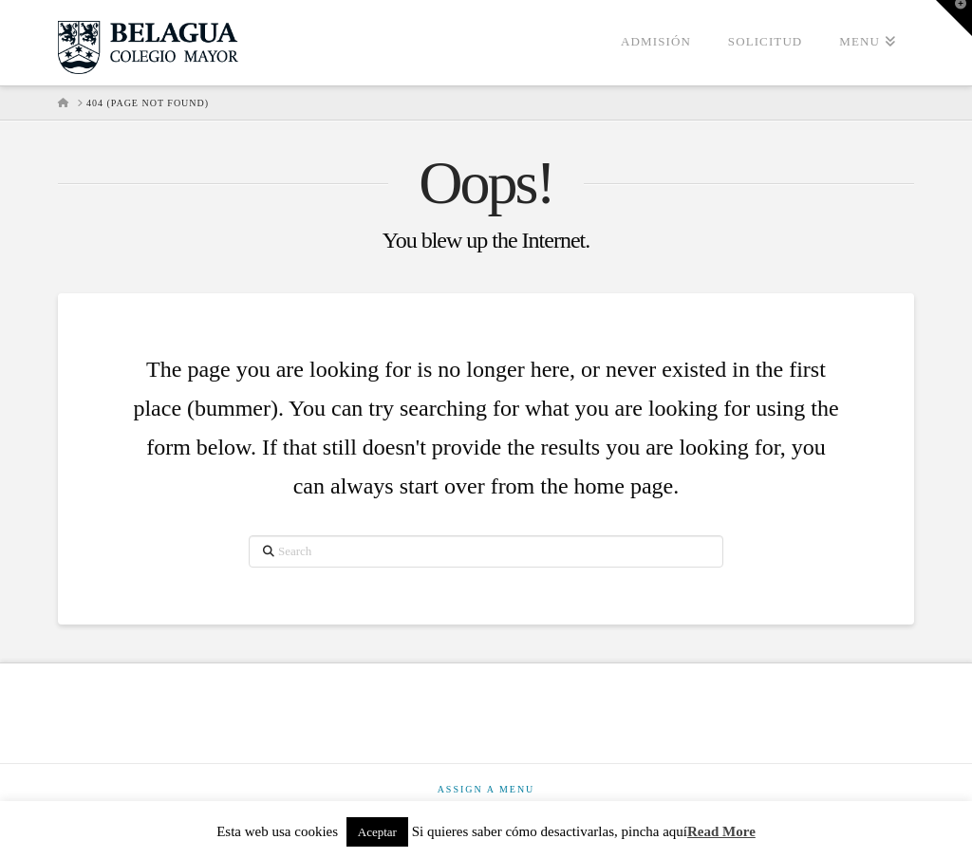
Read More (721, 831)
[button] (954, 18)
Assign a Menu (486, 789)
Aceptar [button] (377, 832)
